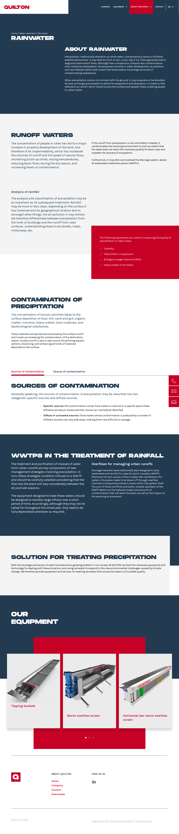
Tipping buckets (23, 706)
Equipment (118, 7)
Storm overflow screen (83, 716)
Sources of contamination (27, 371)
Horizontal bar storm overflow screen (145, 718)
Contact (159, 7)
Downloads (58, 794)
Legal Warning (100, 821)
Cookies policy (144, 821)
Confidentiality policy (122, 821)
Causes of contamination (69, 371)
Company (105, 7)
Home (14, 33)
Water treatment (140, 7)
